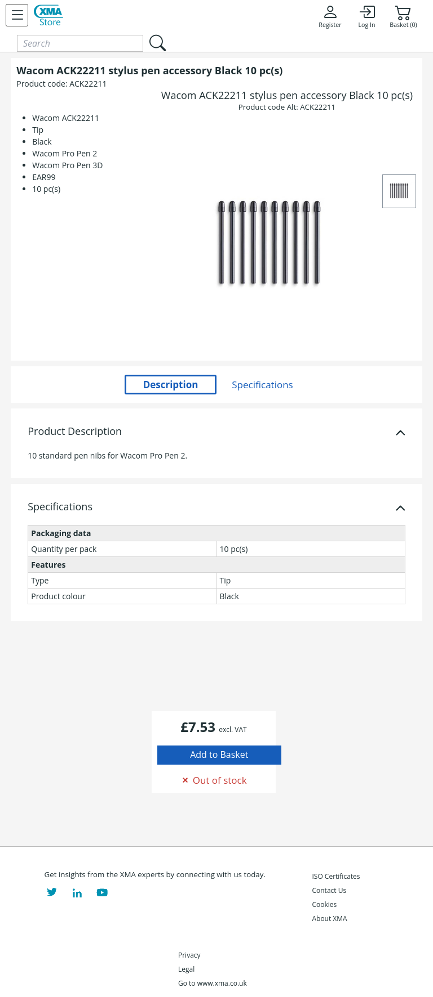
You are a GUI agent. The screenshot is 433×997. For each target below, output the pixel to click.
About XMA (329, 918)
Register (330, 16)
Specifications (60, 507)
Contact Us (329, 890)
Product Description (75, 431)
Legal (186, 969)
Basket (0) (403, 16)
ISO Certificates (336, 876)
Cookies (324, 904)
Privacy (189, 955)
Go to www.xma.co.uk (212, 983)
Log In (366, 16)
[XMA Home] (48, 15)
